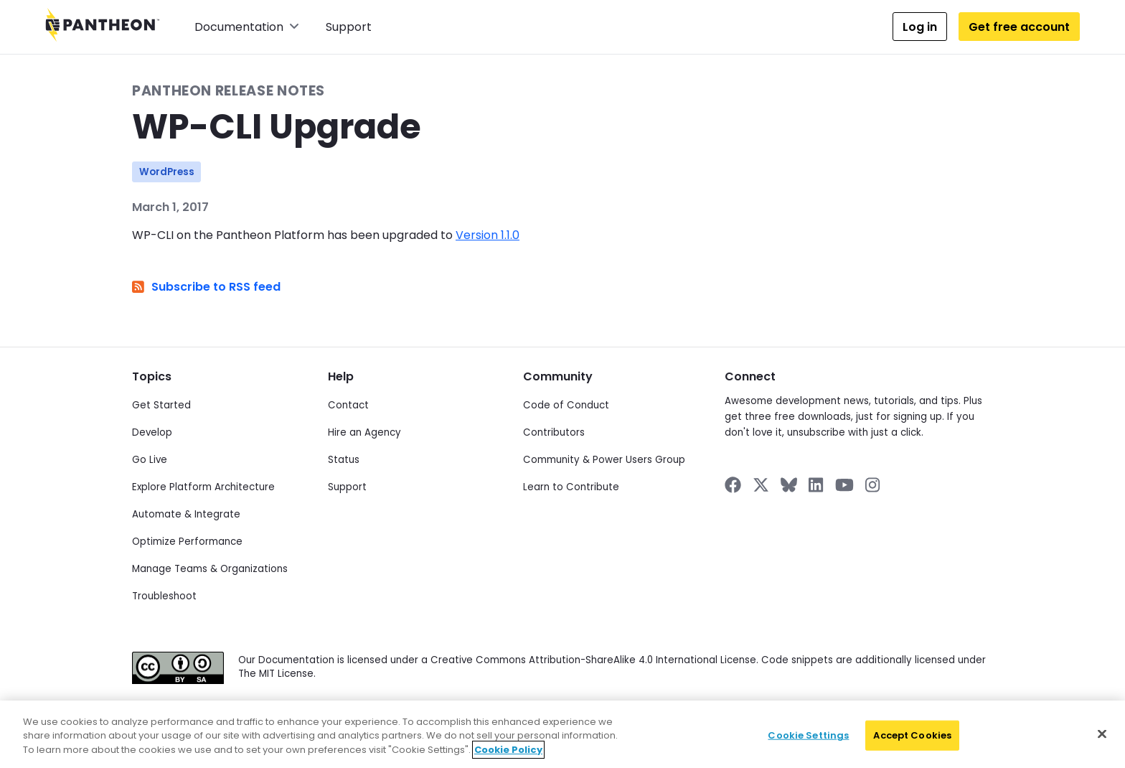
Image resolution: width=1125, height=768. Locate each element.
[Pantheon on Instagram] (873, 485)
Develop (152, 432)
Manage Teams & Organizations (210, 569)
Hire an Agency (364, 432)
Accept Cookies (912, 742)
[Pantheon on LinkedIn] (816, 485)
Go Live (149, 460)
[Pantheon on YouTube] (844, 485)
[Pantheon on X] (760, 485)
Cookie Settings (808, 742)
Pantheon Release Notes (228, 90)
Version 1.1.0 (487, 235)
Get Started (161, 405)
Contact (348, 405)
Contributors (554, 432)
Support (349, 27)
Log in (920, 27)
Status (343, 460)
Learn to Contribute (571, 487)
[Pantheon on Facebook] (733, 485)
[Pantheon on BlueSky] (789, 485)
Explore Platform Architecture (203, 487)
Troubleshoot (164, 596)
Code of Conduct (566, 405)
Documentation (246, 27)
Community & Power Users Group (604, 460)
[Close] (1102, 741)
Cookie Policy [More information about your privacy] (508, 756)
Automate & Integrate (186, 514)
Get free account (1019, 27)
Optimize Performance (187, 541)
